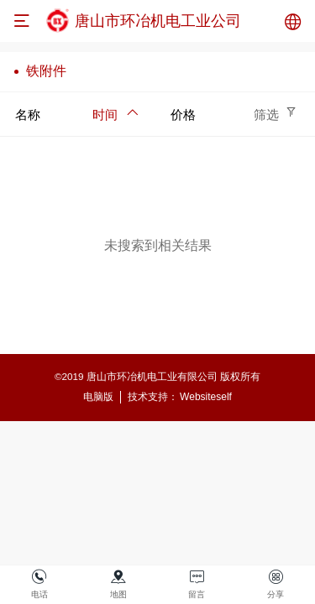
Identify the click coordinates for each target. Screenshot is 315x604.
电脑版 (98, 397)
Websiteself (206, 397)
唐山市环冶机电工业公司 (158, 21)
